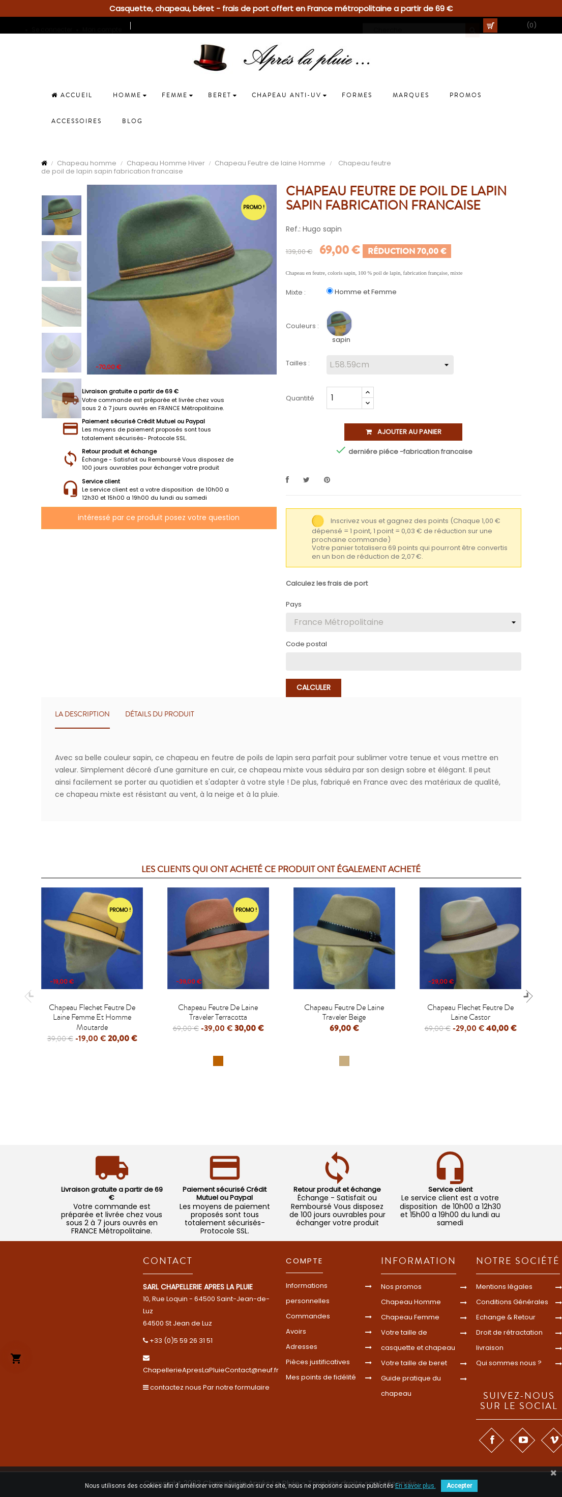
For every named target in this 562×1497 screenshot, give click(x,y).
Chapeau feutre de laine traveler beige (344, 1012)
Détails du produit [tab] (159, 714)
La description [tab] (82, 714)
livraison (490, 1347)
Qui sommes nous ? (509, 1363)
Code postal (306, 644)
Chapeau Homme (411, 1302)
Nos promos (401, 1286)
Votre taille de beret (414, 1363)
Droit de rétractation (509, 1332)
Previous (31, 996)
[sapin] (340, 326)
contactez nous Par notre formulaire (210, 1387)
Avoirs (296, 1331)
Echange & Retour (506, 1317)
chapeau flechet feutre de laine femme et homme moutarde (92, 1017)
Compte (304, 1260)
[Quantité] (344, 398)
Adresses (301, 1346)
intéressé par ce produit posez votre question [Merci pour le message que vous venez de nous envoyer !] (159, 517)
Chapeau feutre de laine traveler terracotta (218, 1012)
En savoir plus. (415, 1485)
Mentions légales (504, 1286)
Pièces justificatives (318, 1362)
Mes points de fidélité (321, 1377)
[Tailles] (390, 365)
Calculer (314, 687)
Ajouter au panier (403, 432)
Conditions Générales (512, 1302)
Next (526, 996)
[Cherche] (421, 25)
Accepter (459, 1485)
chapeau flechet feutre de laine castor (470, 1012)
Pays (294, 604)
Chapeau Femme (410, 1317)
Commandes (308, 1316)
